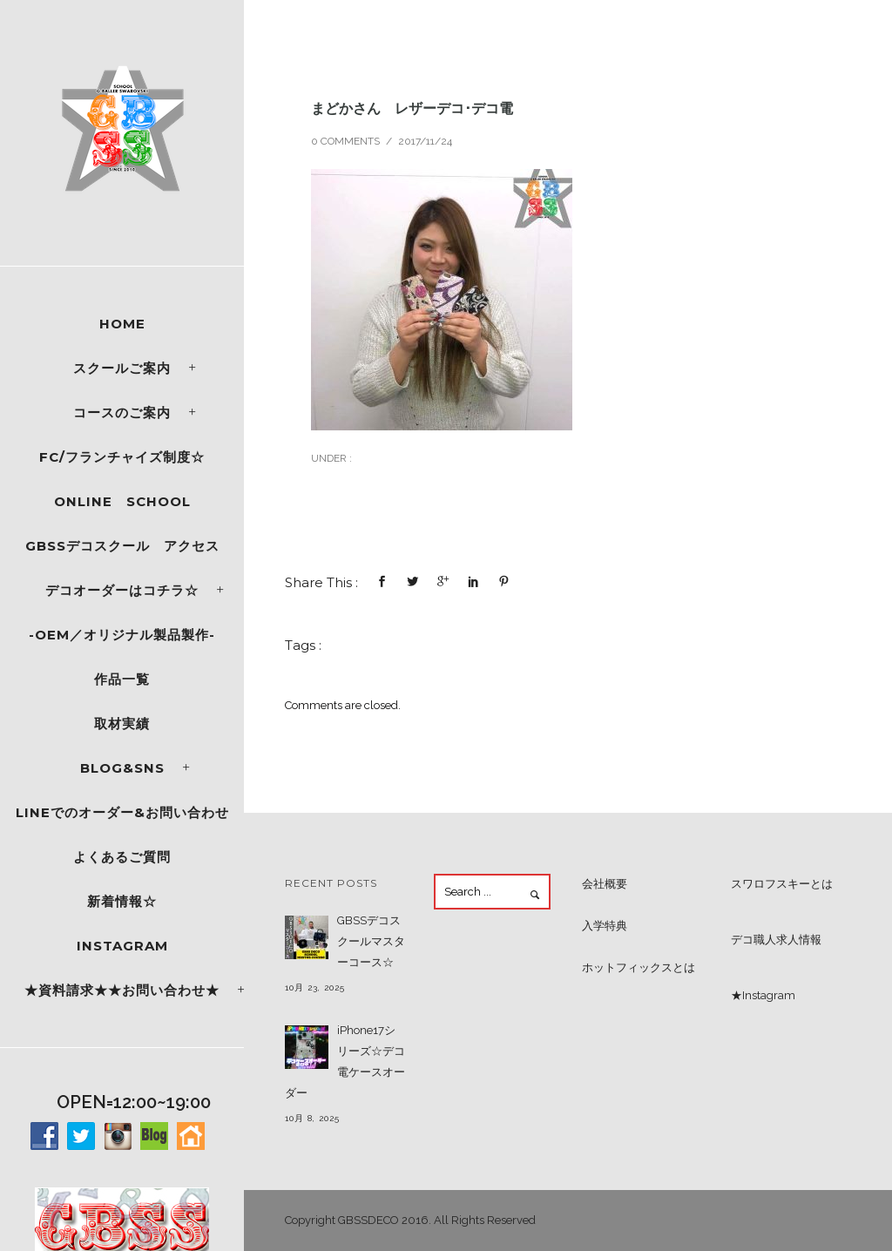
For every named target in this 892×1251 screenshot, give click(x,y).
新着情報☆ (122, 901)
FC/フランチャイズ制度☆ (122, 457)
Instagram (122, 945)
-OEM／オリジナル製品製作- (122, 634)
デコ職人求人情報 (776, 939)
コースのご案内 (122, 412)
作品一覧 (122, 679)
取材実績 (122, 723)
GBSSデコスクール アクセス (122, 546)
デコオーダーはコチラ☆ (122, 590)
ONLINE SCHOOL (122, 501)
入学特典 (604, 925)
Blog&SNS (122, 768)
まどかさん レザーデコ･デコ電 (412, 108)
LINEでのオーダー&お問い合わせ (122, 812)
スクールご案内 (122, 368)
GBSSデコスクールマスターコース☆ (371, 941)
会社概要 (604, 883)
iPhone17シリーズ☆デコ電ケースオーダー (345, 1061)
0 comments (345, 141)
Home (122, 323)
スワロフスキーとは (782, 883)
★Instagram (763, 995)
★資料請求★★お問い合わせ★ (122, 990)
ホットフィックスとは (638, 967)
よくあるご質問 (122, 857)
